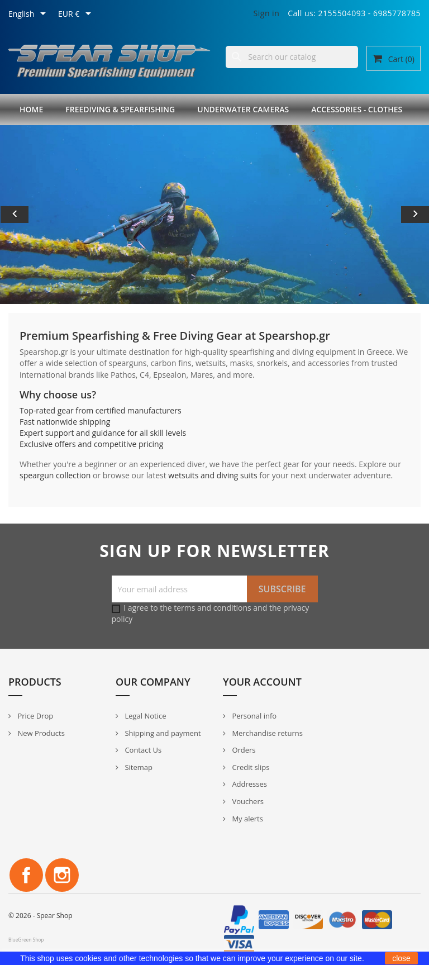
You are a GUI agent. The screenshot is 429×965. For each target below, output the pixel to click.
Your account (262, 681)
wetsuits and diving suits (212, 475)
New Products (40, 733)
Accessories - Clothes (356, 109)
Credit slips (249, 767)
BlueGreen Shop (26, 940)
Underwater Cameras (243, 109)
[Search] (292, 57)
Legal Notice (144, 716)
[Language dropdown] (29, 14)
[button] (32, 214)
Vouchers (247, 801)
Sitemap (137, 767)
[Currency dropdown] (76, 14)
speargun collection (55, 475)
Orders (243, 750)
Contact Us (142, 750)
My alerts (246, 819)
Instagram (62, 875)
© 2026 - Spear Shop (40, 915)
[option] (214, 214)
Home (31, 109)
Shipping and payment (162, 733)
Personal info (253, 716)
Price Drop (34, 716)
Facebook (26, 875)
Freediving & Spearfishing (120, 109)
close (401, 958)
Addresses (248, 784)
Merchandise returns (266, 733)
